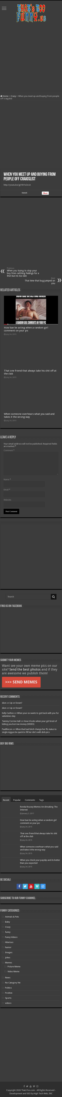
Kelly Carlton (8, 713)
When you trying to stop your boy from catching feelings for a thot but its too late (24, 272)
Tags (41, 800)
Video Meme (13, 971)
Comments (30, 800)
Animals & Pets (12, 917)
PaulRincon (7, 729)
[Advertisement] (31, 56)
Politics (8, 988)
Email (7, 489)
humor (8, 947)
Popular (17, 800)
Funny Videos (11, 937)
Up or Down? (16, 703)
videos (8, 1003)
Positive (8, 993)
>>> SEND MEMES (21, 682)
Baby (7, 922)
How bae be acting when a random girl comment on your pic (26, 329)
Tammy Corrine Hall (11, 721)
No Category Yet (12, 982)
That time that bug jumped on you (38, 281)
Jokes (7, 957)
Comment (9, 450)
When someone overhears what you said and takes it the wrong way (29, 415)
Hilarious (9, 942)
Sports (8, 998)
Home (4, 96)
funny (7, 932)
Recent (6, 800)
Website (7, 500)
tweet (24, 193)
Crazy (13, 96)
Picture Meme (14, 966)
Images (8, 952)
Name (7, 479)
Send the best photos (25, 669)
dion (4, 703)
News (7, 977)
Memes (8, 962)
